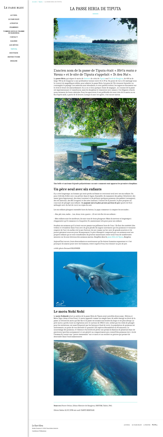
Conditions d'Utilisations (39, 431)
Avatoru (87, 78)
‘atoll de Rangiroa (116, 78)
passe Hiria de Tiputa (115, 237)
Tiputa (40, 2)
